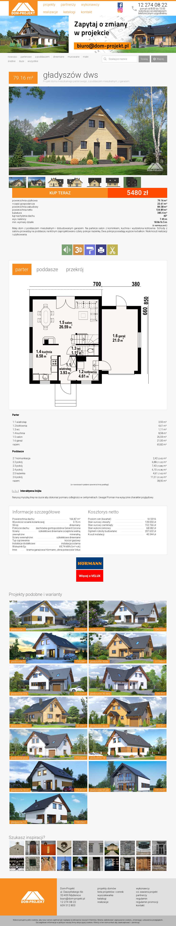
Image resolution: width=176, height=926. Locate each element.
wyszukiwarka (105, 894)
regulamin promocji (147, 900)
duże (21, 61)
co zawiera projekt (146, 890)
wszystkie (33, 61)
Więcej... (159, 59)
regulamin (141, 897)
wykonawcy (90, 5)
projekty (49, 5)
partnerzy (68, 5)
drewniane (58, 56)
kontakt (86, 12)
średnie (11, 61)
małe (85, 56)
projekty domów (106, 887)
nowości (12, 56)
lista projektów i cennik (110, 890)
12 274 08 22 (152, 4)
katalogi (69, 12)
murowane (73, 56)
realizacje (50, 12)
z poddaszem (42, 56)
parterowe (26, 56)
